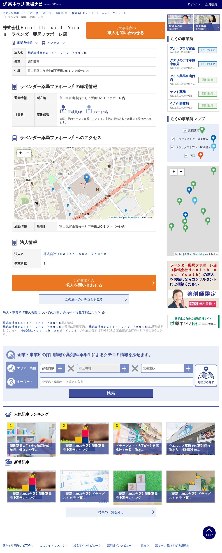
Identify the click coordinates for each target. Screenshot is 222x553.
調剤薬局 (61, 13)
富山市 (47, 13)
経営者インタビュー (88, 545)
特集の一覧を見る (111, 512)
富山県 (34, 13)
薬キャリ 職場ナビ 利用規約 (173, 545)
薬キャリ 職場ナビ (14, 13)
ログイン (194, 4)
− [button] (27, 153)
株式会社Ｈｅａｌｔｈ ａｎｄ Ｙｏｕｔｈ (99, 13)
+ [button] (20, 153)
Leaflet (113, 217)
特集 (145, 545)
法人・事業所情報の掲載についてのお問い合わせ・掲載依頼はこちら (54, 312)
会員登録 (211, 4)
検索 (111, 393)
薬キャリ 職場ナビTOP (19, 545)
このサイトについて (54, 545)
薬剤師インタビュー (121, 545)
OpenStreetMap (130, 217)
